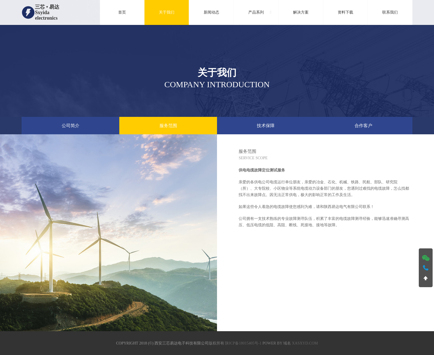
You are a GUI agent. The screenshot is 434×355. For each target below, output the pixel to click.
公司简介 (70, 125)
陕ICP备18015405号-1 (243, 343)
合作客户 (363, 125)
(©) (150, 343)
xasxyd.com (305, 343)
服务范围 (168, 125)
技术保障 (266, 125)
